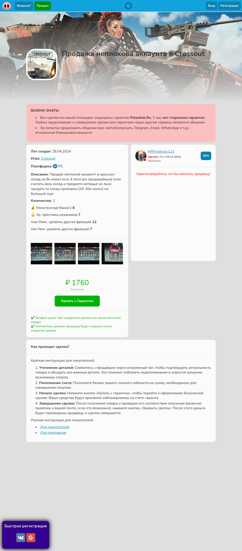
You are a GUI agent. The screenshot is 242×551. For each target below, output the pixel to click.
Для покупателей (54, 427)
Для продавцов (53, 432)
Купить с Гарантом (77, 301)
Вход (211, 6)
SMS (206, 156)
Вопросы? (24, 6)
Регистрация (229, 6)
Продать (43, 6)
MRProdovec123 (161, 151)
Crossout (48, 158)
